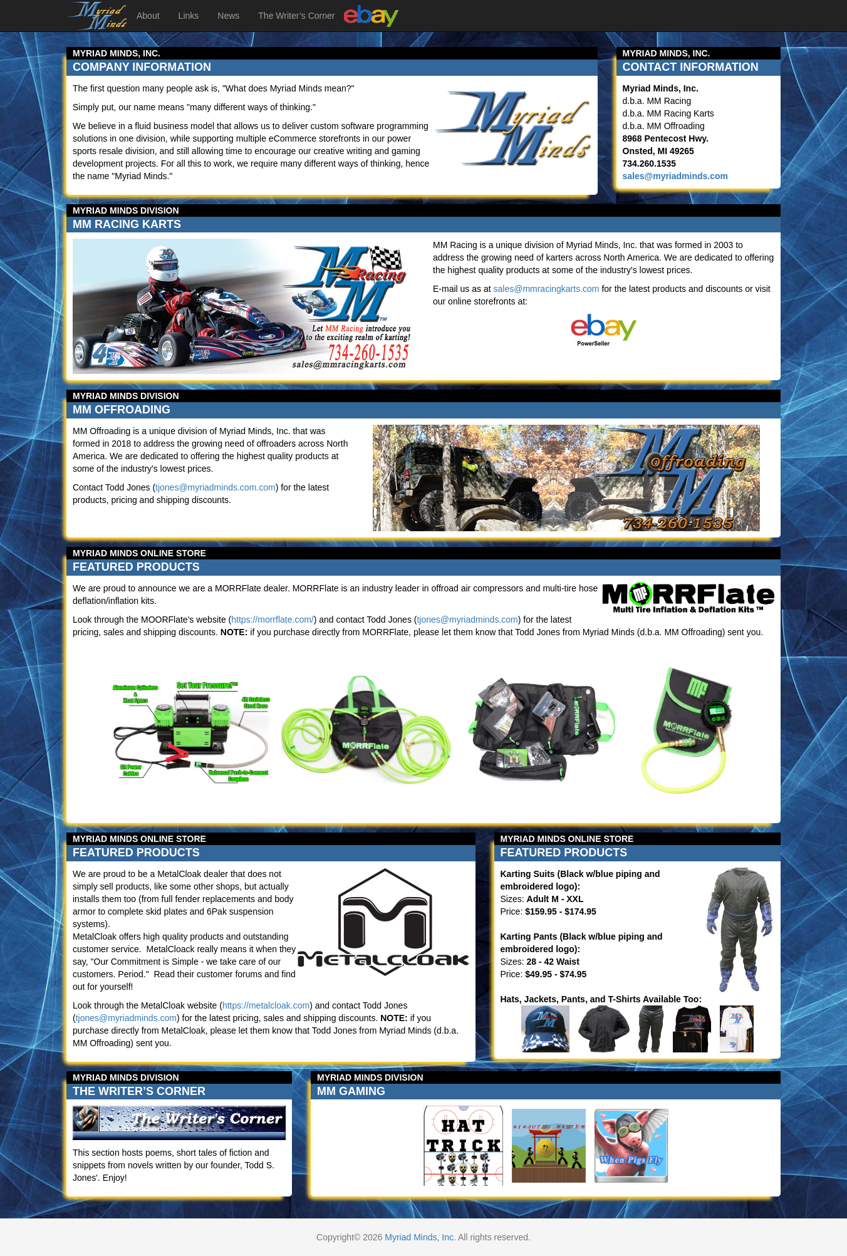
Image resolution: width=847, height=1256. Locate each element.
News (228, 16)
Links (189, 16)
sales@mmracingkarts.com (546, 289)
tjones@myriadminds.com (467, 620)
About (148, 16)
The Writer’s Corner (296, 16)
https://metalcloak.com (265, 1005)
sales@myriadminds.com (676, 176)
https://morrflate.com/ (272, 620)
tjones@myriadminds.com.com (215, 487)
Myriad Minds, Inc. (420, 1237)
